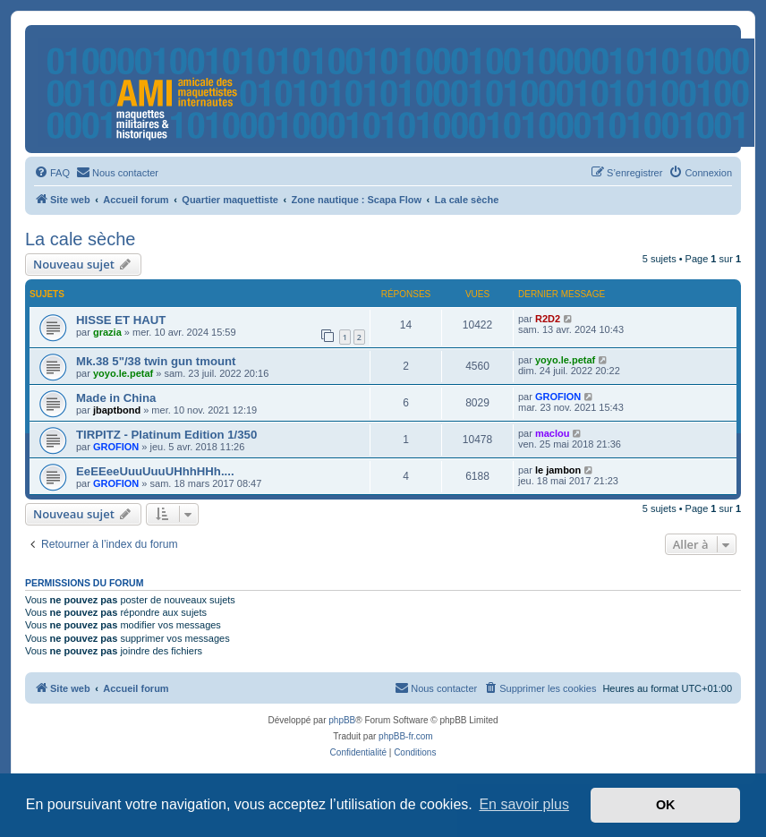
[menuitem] (52, 173)
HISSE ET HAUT (121, 320)
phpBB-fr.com (406, 736)
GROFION (558, 396)
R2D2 (547, 318)
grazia (107, 332)
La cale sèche (80, 239)
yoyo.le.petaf (123, 373)
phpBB (341, 720)
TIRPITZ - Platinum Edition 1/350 (166, 434)
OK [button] (666, 805)
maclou (552, 433)
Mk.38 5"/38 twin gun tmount (155, 361)
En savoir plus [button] (524, 804)
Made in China (116, 398)
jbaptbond (116, 410)
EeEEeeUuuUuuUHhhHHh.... (155, 471)
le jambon (558, 470)
